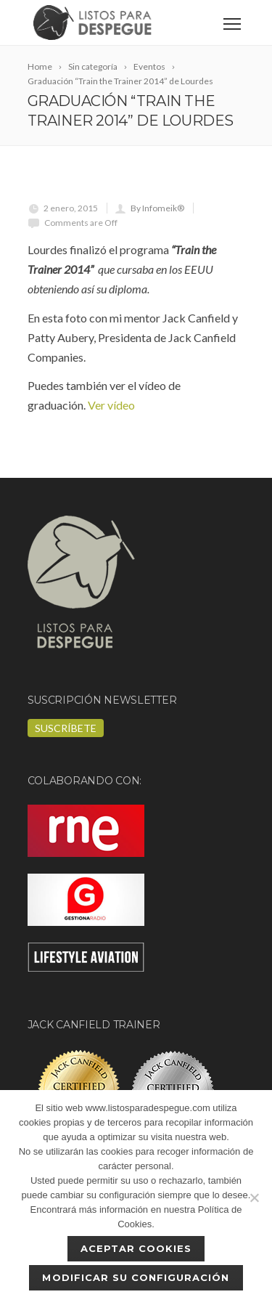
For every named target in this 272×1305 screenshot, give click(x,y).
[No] (254, 1197)
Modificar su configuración (135, 1277)
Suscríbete (65, 728)
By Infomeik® (157, 208)
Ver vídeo (111, 405)
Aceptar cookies (136, 1248)
